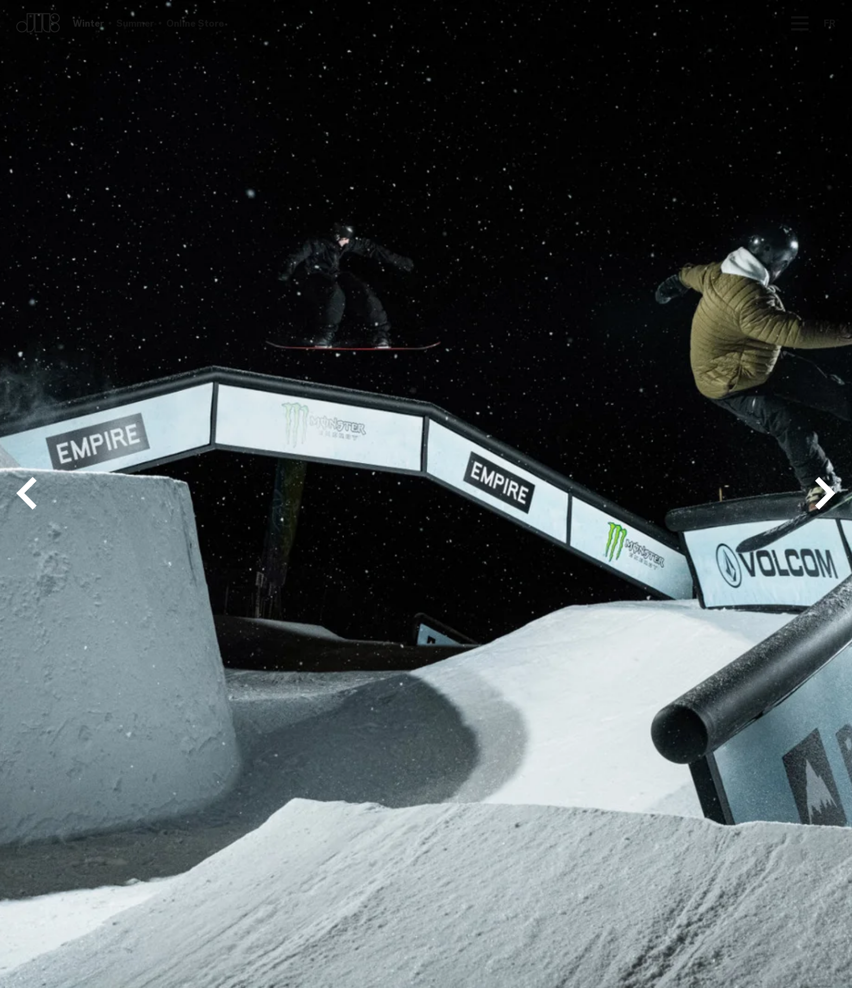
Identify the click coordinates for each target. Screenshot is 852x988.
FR (830, 23)
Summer (135, 23)
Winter (88, 23)
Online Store (195, 23)
